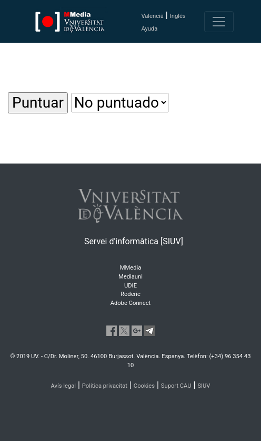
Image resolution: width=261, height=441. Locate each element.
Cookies (144, 385)
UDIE (130, 285)
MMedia (131, 267)
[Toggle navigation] (219, 21)
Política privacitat (104, 385)
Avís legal (63, 385)
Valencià (152, 16)
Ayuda (149, 28)
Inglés (178, 16)
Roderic (130, 294)
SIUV (203, 385)
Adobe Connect (130, 303)
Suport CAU (176, 385)
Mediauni (130, 276)
